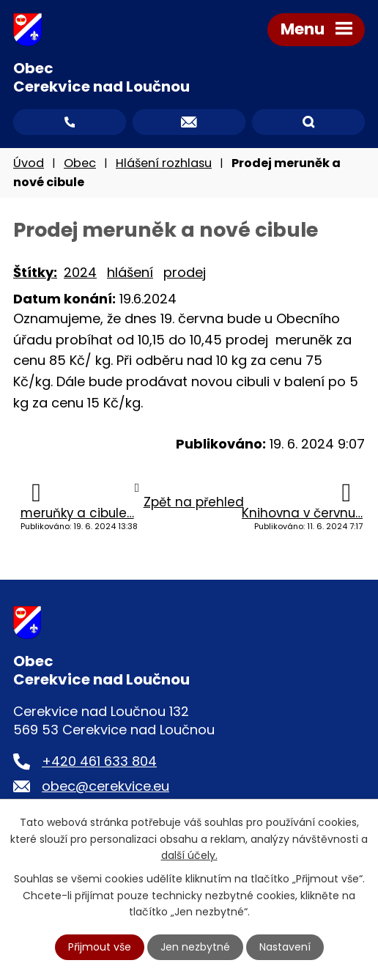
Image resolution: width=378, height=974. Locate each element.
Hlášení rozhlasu (164, 163)
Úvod (28, 163)
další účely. (189, 855)
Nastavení (285, 947)
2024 (80, 272)
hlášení (130, 272)
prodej (184, 272)
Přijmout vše (99, 947)
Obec (80, 163)
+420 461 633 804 (99, 761)
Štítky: (35, 272)
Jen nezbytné (195, 947)
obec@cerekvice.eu (105, 786)
